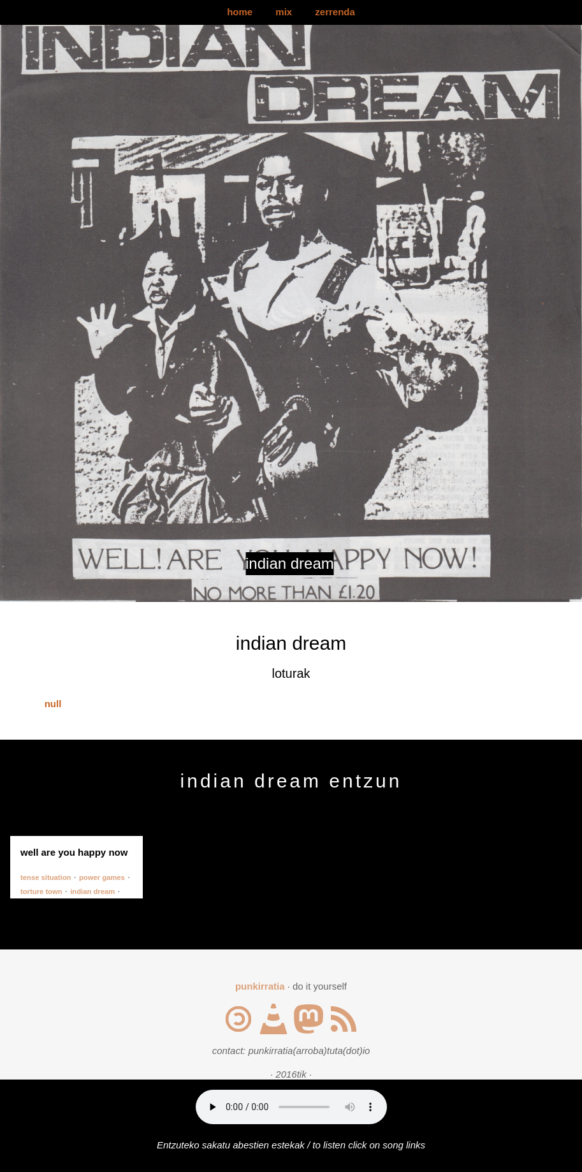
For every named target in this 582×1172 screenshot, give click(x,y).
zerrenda (335, 11)
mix (283, 11)
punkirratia (260, 986)
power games (102, 877)
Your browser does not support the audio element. (291, 1107)
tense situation (45, 877)
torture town (41, 891)
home (239, 11)
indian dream (92, 891)
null (53, 703)
